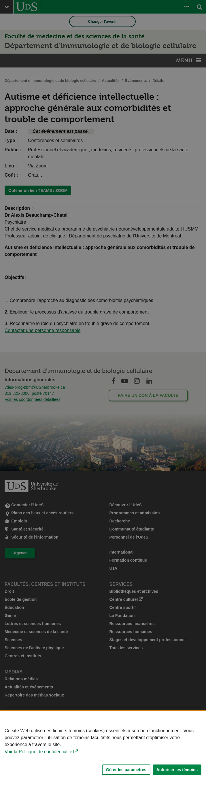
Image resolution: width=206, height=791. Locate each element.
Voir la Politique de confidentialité (38, 751)
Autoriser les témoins (177, 769)
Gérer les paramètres (126, 769)
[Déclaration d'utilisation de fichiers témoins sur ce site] (103, 751)
